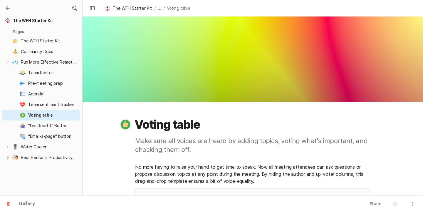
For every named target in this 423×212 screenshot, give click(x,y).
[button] (74, 8)
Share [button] (376, 203)
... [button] (159, 8)
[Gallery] (8, 8)
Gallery (27, 204)
